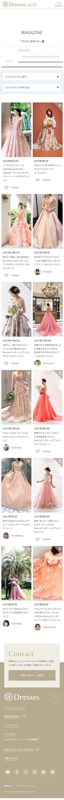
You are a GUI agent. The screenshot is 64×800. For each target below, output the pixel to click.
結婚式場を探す (12, 716)
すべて (9, 61)
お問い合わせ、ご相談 (36, 675)
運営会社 (8, 785)
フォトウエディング (13, 739)
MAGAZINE (24, 50)
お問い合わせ (11, 758)
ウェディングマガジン (14, 707)
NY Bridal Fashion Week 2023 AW (41, 56)
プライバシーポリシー (26, 785)
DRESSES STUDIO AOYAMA (19, 749)
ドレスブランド (11, 725)
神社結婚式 (32, 739)
